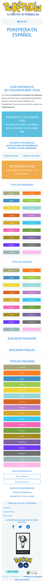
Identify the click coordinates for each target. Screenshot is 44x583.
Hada (31, 252)
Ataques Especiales (31, 155)
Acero (11, 252)
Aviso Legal (8, 515)
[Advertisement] (22, 61)
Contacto (7, 508)
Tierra (11, 223)
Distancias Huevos (22, 170)
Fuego (31, 193)
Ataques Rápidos (11, 155)
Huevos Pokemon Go (22, 492)
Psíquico (11, 230)
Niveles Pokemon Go (22, 488)
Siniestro (31, 245)
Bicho (31, 230)
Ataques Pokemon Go (22, 142)
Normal (11, 193)
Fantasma (31, 237)
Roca (11, 237)
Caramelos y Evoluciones (22, 496)
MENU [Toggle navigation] (22, 21)
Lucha (11, 215)
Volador (31, 223)
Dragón (11, 245)
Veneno (31, 215)
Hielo (31, 208)
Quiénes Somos (9, 511)
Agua (11, 200)
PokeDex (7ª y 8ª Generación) (22, 124)
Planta (31, 200)
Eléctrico (11, 208)
